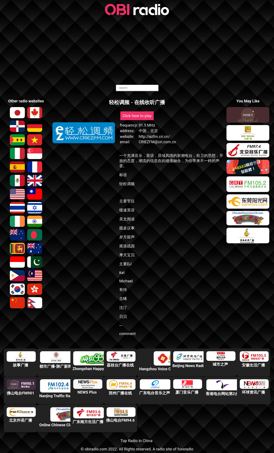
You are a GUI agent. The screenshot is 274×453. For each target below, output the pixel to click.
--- (120, 325)
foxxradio (185, 449)
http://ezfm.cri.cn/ (154, 136)
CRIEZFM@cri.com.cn (157, 142)
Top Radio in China (136, 440)
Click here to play (137, 116)
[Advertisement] (137, 50)
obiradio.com (96, 449)
